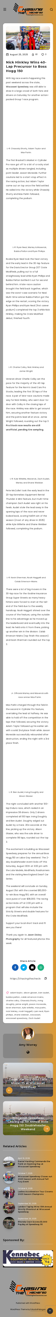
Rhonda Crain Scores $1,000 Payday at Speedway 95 (32, 1223)
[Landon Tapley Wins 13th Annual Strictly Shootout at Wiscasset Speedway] (9, 1208)
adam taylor (16, 992)
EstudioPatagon (38, 1309)
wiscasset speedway (16, 1018)
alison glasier (30, 992)
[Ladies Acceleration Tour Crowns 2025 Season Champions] (9, 1193)
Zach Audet (34, 1018)
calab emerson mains (32, 997)
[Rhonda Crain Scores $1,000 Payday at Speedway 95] (9, 1223)
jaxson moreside (37, 1004)
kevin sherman (13, 1007)
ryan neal (38, 1011)
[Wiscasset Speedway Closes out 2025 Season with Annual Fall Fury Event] (9, 1178)
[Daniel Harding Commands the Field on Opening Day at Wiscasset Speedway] (9, 1162)
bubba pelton (13, 997)
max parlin (40, 1007)
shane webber (21, 1014)
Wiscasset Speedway (17, 86)
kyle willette (28, 1007)
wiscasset (35, 1014)
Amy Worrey (28, 1045)
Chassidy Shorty (28, 1000)
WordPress (35, 1303)
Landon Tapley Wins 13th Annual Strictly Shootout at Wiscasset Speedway (35, 1209)
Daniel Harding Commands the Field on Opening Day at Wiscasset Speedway (34, 1164)
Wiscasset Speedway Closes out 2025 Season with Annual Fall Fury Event (35, 1179)
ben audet (43, 992)
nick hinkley (12, 1011)
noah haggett (26, 1011)
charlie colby (12, 1000)
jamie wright (22, 1004)
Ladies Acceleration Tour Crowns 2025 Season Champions (35, 1192)
